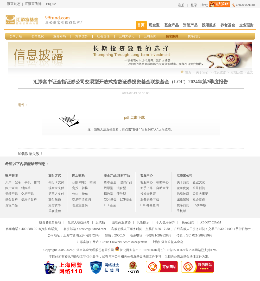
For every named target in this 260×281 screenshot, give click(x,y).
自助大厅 (162, 188)
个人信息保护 (165, 222)
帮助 (204, 5)
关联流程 (54, 211)
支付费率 (54, 205)
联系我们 (194, 36)
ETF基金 (110, 205)
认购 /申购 (79, 182)
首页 (188, 72)
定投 (75, 188)
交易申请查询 (81, 199)
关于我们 (202, 72)
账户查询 (11, 188)
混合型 (121, 188)
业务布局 (59, 36)
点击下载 (137, 118)
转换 (85, 188)
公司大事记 (127, 36)
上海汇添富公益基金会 (167, 242)
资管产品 (11, 205)
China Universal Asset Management (124, 242)
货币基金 (110, 182)
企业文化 (199, 182)
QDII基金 (110, 199)
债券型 (121, 194)
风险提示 (143, 222)
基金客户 (11, 199)
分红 (75, 194)
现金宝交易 (80, 205)
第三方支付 (56, 194)
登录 (194, 5)
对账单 (25, 188)
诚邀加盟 (183, 199)
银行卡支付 (56, 182)
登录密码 (11, 194)
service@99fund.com (92, 229)
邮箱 (37, 182)
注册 (181, 5)
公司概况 (37, 36)
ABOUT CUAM (210, 222)
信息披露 (172, 36)
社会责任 (103, 36)
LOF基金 (126, 199)
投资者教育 (148, 194)
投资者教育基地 (50, 222)
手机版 (181, 211)
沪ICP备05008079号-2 (176, 250)
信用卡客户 (29, 199)
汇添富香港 (33, 4)
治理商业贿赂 (121, 222)
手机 (27, 182)
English (51, 4)
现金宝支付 (56, 188)
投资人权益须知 (79, 222)
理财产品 (126, 182)
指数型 (108, 194)
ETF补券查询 (149, 205)
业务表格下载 (149, 199)
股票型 (108, 188)
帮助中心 (162, 182)
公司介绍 (16, 36)
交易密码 (27, 194)
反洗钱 (100, 222)
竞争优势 (81, 36)
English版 (199, 205)
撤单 (85, 194)
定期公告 (237, 72)
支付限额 (54, 199)
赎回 (93, 182)
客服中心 (146, 182)
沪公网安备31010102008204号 (140, 250)
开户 (8, 182)
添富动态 (14, 4)
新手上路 (146, 188)
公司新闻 (150, 36)
